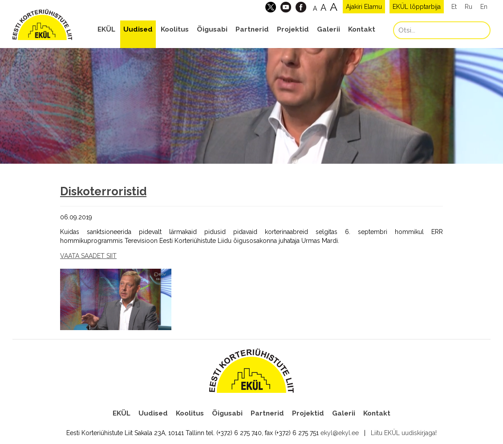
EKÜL (106, 29)
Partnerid (252, 29)
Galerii (328, 29)
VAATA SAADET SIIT (88, 255)
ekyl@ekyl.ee (339, 432)
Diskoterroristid (103, 191)
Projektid (293, 29)
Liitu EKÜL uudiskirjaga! (404, 432)
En (483, 6)
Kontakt (361, 29)
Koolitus (175, 29)
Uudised (138, 29)
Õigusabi (212, 29)
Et (454, 6)
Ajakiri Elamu (364, 6)
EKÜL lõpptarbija (417, 6)
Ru (468, 6)
